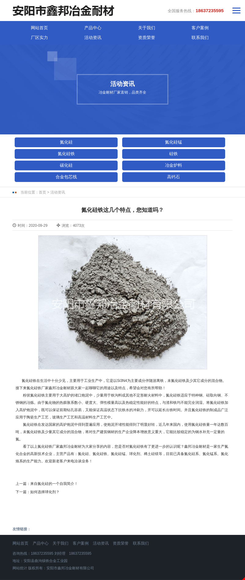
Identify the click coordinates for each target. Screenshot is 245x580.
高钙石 (98, 153)
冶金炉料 (155, 142)
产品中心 (53, 25)
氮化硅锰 (98, 130)
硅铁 (41, 142)
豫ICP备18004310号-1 (122, 561)
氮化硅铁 (155, 130)
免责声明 (122, 577)
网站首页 (26, 25)
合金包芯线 (41, 153)
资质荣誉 (191, 25)
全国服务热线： (196, 9)
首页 (42, 169)
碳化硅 (98, 142)
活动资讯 (163, 25)
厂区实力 (136, 25)
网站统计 (20, 545)
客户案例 (108, 25)
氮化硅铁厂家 (38, 365)
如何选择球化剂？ (45, 469)
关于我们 (81, 25)
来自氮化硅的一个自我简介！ (54, 460)
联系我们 (218, 25)
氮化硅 (41, 130)
